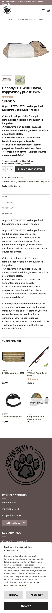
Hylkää (13, 595)
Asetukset (37, 595)
